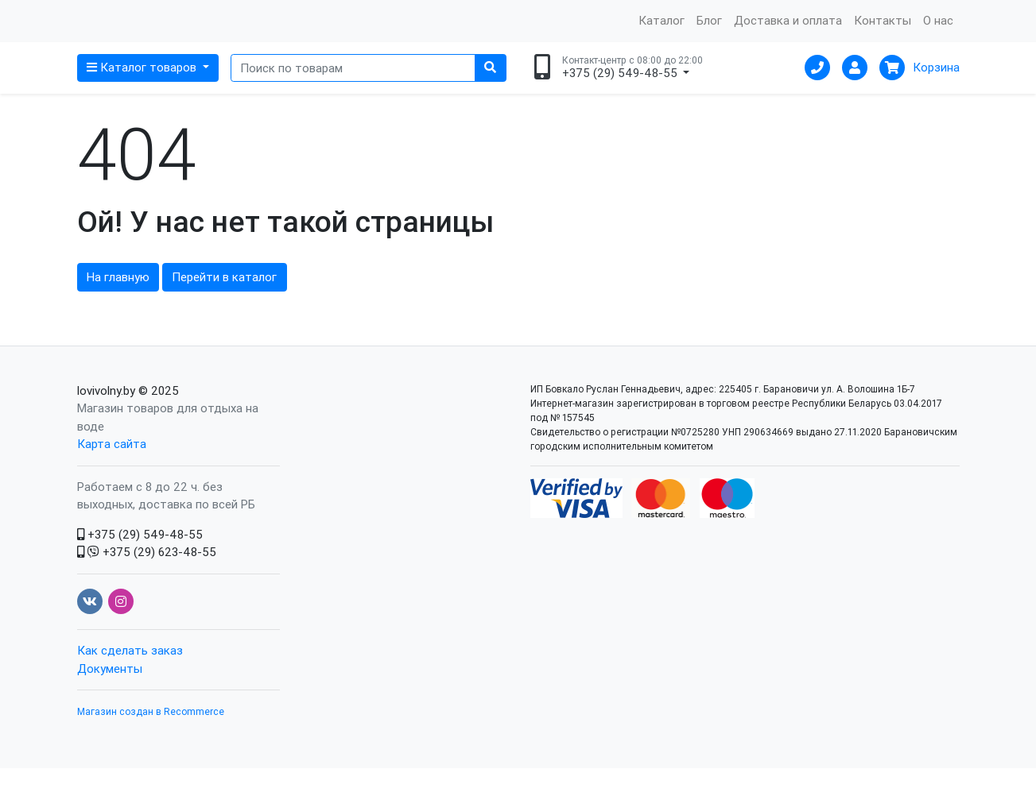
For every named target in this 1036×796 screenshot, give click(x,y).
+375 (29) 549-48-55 (140, 562)
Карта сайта (111, 472)
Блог (709, 34)
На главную (118, 305)
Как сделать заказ (130, 678)
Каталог (661, 34)
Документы (109, 696)
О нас (938, 34)
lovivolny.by (106, 418)
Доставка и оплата (788, 34)
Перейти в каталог (224, 305)
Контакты (882, 34)
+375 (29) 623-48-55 (146, 580)
